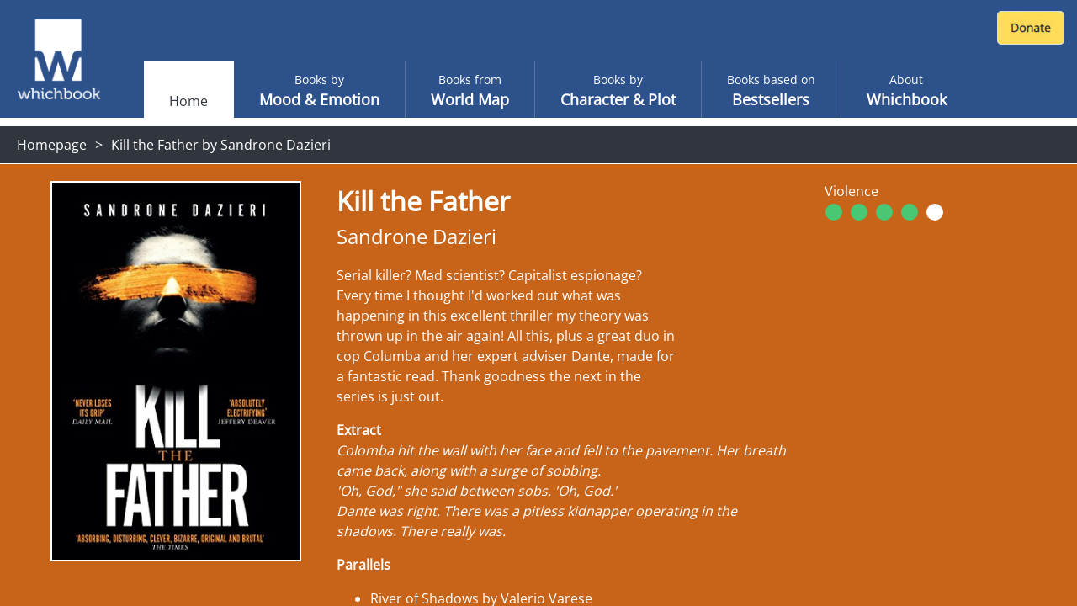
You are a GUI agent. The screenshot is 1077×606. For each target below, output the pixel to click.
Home (188, 101)
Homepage (52, 145)
